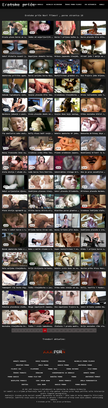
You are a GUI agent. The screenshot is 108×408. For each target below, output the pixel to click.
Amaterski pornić (93, 377)
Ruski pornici (65, 381)
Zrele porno (43, 365)
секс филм (41, 384)
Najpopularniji (13, 4)
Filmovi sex (16, 369)
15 (65, 330)
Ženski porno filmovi (73, 4)
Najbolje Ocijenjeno (54, 4)
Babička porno (56, 377)
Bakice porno (63, 365)
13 (57, 330)
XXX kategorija (90, 4)
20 (86, 330)
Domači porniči (19, 361)
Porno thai (52, 369)
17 (74, 330)
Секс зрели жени (43, 381)
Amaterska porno (85, 365)
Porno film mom (34, 377)
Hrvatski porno (22, 365)
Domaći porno (89, 373)
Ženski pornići (19, 373)
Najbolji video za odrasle (33, 4)
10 (45, 330)
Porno (74, 377)
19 (82, 330)
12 (53, 330)
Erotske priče (44, 402)
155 (90, 330)
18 (78, 330)
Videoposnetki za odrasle (63, 373)
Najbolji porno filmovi (84, 361)
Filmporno (34, 369)
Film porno (92, 369)
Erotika (25, 384)
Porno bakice (13, 377)
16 (70, 330)
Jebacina (61, 361)
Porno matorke (73, 369)
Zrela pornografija (88, 381)
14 (61, 330)
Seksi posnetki (42, 361)
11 (49, 330)
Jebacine (39, 373)
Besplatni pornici (19, 381)
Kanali (101, 4)
